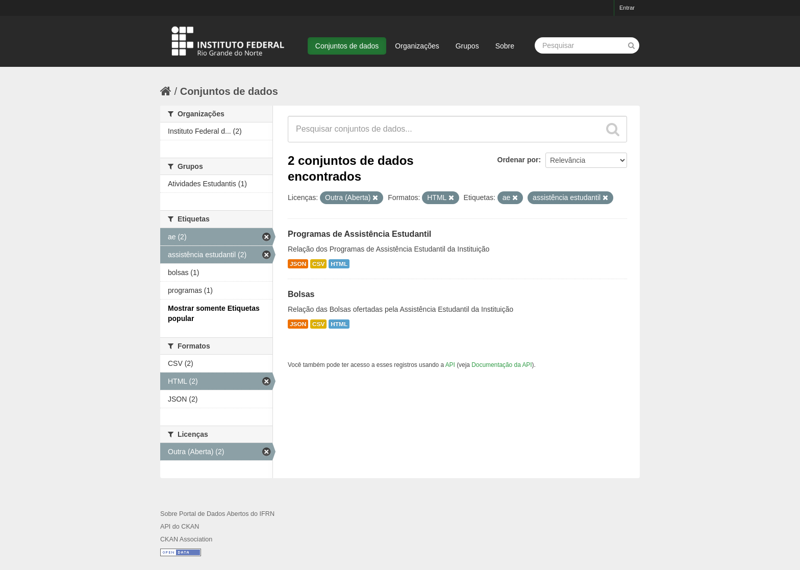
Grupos (467, 46)
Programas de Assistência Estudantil (359, 234)
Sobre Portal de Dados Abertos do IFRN (217, 513)
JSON (298, 263)
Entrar (627, 8)
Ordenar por (518, 160)
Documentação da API (501, 364)
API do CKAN (179, 526)
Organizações (417, 46)
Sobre (504, 46)
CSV (318, 263)
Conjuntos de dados (347, 46)
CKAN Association (186, 539)
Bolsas (301, 294)
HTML (339, 263)
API (450, 364)
